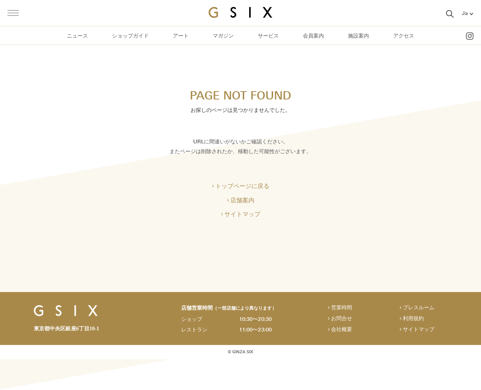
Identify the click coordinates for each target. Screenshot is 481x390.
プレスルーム (418, 308)
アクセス (403, 36)
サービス (268, 36)
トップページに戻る (242, 186)
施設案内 (358, 36)
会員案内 (313, 36)
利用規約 (413, 319)
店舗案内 (242, 200)
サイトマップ (242, 214)
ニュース (77, 36)
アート (181, 36)
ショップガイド (130, 36)
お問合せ (341, 319)
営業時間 (341, 308)
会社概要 (341, 330)
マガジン (223, 36)
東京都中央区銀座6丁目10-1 (66, 329)
